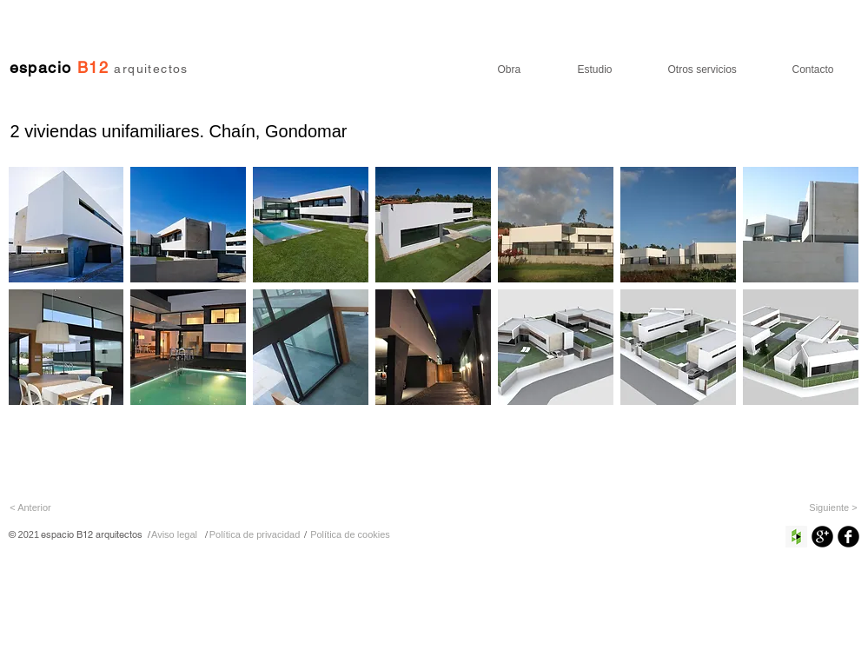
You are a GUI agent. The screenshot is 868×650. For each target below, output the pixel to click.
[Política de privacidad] (255, 534)
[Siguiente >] (833, 508)
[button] (66, 224)
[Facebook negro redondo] (848, 536)
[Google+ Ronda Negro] (822, 536)
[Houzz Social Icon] (796, 536)
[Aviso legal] (174, 534)
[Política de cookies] (350, 534)
